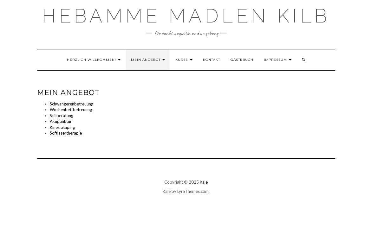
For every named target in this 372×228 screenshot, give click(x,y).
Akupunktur (61, 121)
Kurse (184, 60)
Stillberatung (61, 115)
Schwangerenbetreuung (71, 103)
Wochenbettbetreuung (71, 109)
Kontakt (211, 60)
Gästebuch (242, 60)
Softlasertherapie (66, 133)
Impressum (277, 60)
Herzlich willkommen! (94, 60)
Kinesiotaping (62, 127)
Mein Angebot (148, 60)
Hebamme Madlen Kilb (186, 16)
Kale (204, 182)
